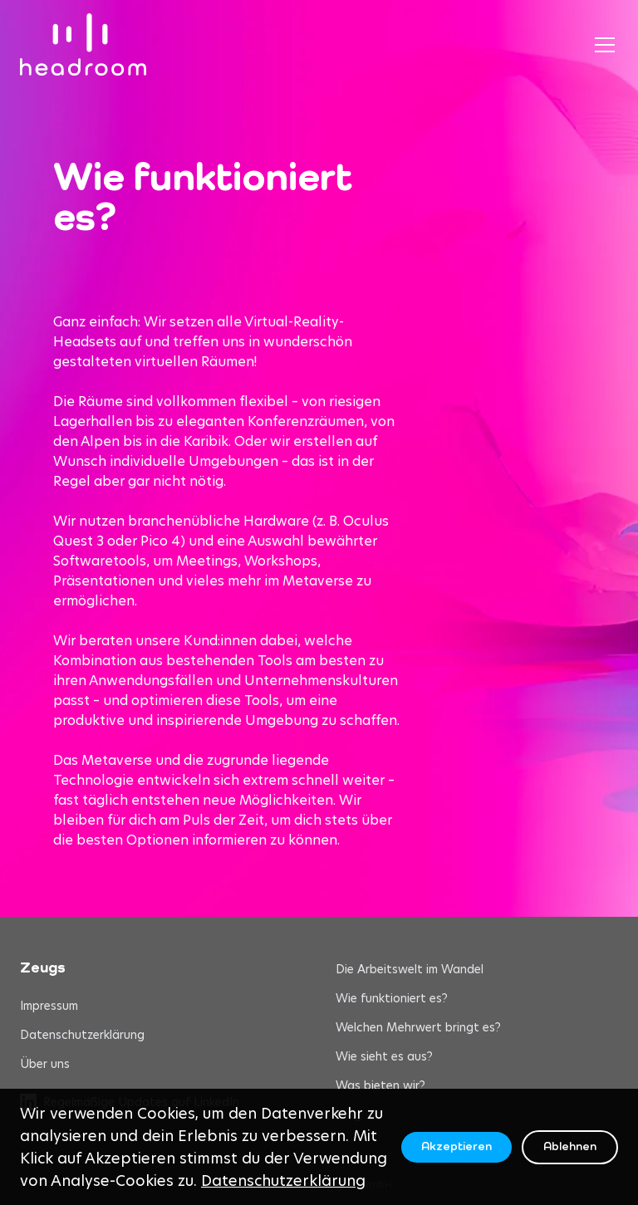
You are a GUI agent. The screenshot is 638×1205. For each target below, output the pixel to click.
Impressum (49, 1005)
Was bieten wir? (380, 1085)
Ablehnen (569, 1147)
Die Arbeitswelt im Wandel (409, 969)
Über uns (45, 1064)
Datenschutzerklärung (82, 1034)
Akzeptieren (456, 1147)
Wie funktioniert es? (392, 998)
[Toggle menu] (604, 45)
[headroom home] (83, 44)
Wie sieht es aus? (384, 1056)
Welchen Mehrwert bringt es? (418, 1027)
